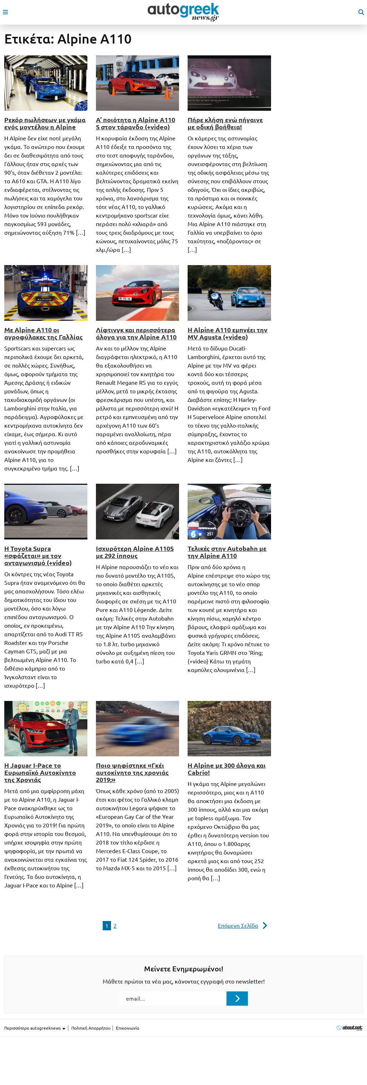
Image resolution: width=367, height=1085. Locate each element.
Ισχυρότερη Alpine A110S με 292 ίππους (135, 552)
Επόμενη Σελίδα (238, 925)
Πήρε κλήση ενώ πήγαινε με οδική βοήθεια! (225, 123)
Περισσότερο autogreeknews (35, 1028)
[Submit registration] (237, 998)
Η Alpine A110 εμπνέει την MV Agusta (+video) (227, 333)
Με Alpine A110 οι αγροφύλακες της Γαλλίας (43, 333)
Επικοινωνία (127, 1028)
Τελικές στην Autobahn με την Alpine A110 (227, 552)
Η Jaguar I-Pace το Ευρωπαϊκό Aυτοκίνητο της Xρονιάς (40, 772)
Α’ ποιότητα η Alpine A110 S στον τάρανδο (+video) (135, 123)
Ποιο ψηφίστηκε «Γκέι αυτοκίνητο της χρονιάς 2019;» (132, 772)
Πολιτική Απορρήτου (91, 1028)
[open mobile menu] (5, 12)
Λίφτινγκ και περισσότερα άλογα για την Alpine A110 (136, 333)
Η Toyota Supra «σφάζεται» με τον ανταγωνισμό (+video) (38, 555)
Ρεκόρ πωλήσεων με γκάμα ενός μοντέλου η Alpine (45, 123)
